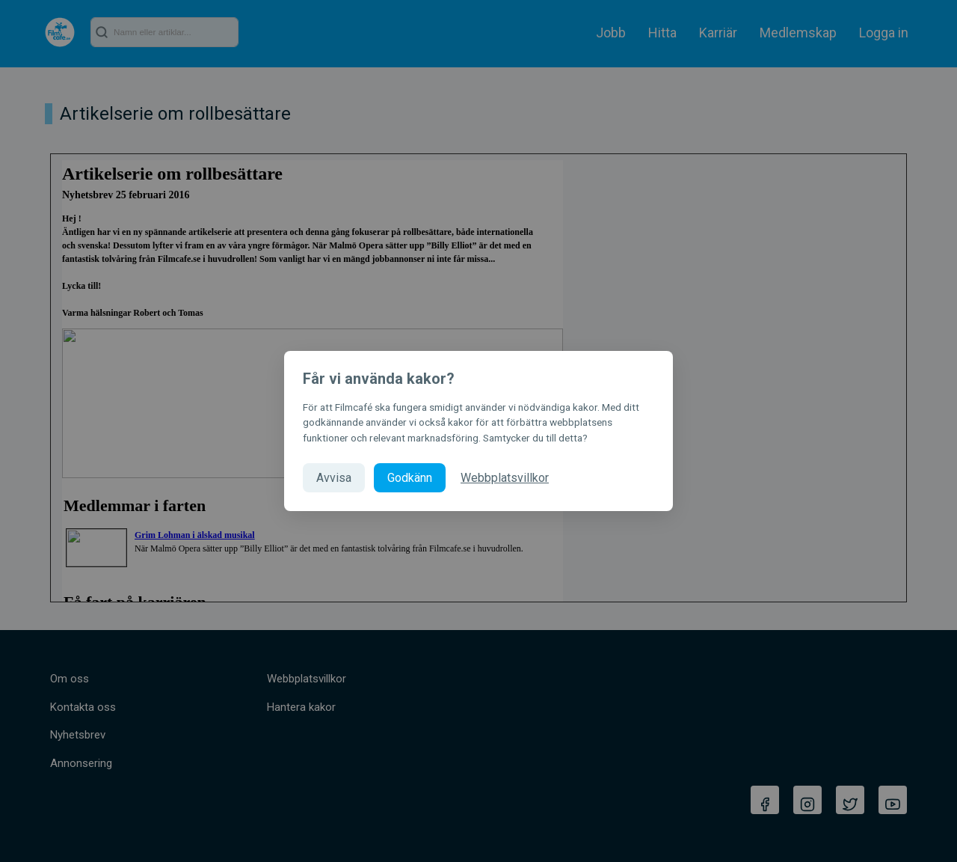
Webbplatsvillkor (505, 478)
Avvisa (333, 478)
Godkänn (409, 478)
